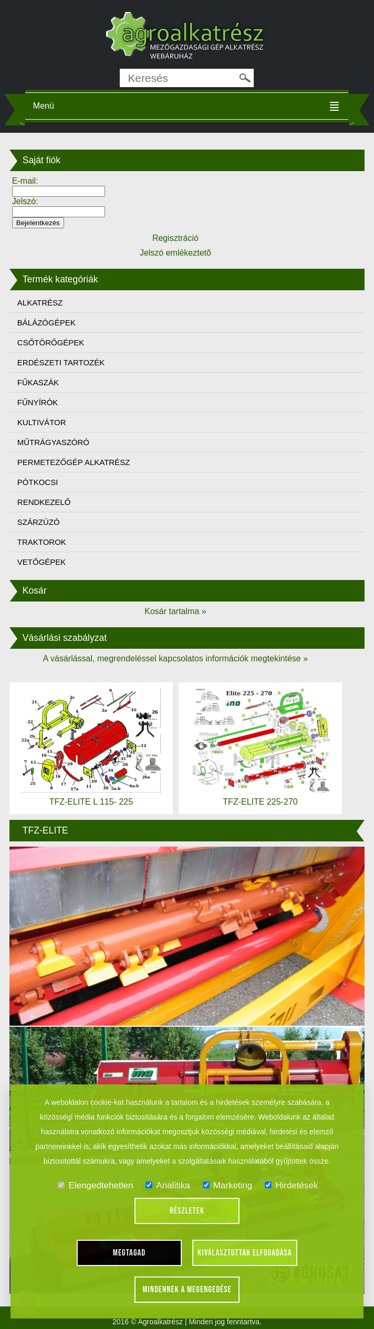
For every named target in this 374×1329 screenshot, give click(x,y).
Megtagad (129, 1253)
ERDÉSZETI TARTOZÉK (61, 362)
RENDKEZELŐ (44, 502)
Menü (43, 105)
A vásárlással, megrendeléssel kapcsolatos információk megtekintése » (175, 658)
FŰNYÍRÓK (37, 402)
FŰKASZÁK (38, 382)
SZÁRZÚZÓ (38, 522)
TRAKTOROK (41, 541)
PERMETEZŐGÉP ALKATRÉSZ (73, 462)
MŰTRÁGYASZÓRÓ (53, 442)
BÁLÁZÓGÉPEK (46, 322)
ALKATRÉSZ (40, 302)
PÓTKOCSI (37, 482)
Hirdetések (291, 1185)
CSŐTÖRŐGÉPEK (51, 342)
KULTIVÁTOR (41, 422)
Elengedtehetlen (95, 1185)
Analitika (168, 1185)
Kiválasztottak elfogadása (245, 1253)
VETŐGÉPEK (41, 561)
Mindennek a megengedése (187, 1289)
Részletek (187, 1211)
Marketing (228, 1185)
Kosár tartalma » (175, 611)
